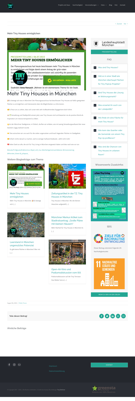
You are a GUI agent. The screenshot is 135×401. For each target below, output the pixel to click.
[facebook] (9, 365)
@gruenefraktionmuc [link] (22, 150)
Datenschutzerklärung (57, 371)
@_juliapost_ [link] (24, 153)
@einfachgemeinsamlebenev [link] (52, 150)
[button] (109, 67)
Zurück (119, 24)
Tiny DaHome (61, 390)
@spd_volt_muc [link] (36, 150)
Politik (20, 303)
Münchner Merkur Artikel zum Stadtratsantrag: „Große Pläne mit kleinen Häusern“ (67, 220)
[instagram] (14, 365)
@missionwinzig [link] (68, 150)
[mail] (19, 365)
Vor (125, 24)
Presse (25, 303)
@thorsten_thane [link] (13, 153)
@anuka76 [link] (11, 150)
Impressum (53, 366)
